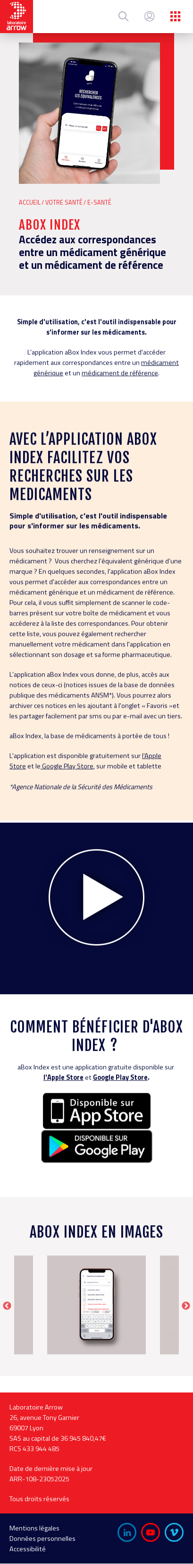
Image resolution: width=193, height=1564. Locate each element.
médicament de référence (120, 407)
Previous (7, 1341)
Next (186, 1341)
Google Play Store (120, 1112)
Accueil (30, 202)
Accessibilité (27, 1549)
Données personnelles (42, 1538)
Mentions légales (34, 1528)
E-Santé (99, 202)
